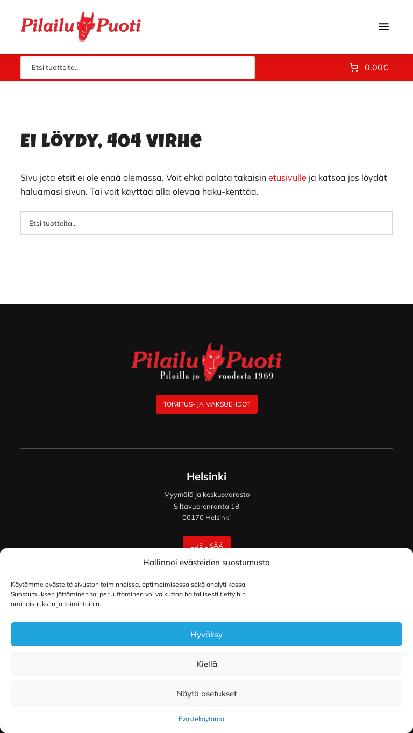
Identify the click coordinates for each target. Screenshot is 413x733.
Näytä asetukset (206, 693)
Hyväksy (206, 634)
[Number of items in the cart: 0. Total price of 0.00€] (368, 68)
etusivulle (287, 177)
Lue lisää (206, 546)
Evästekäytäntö (201, 719)
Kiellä (206, 664)
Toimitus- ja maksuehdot (206, 404)
